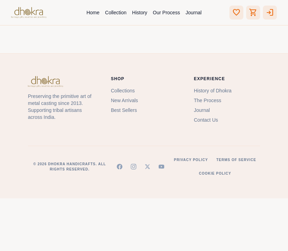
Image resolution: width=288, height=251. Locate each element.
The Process (207, 100)
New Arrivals (124, 100)
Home (92, 12)
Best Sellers (124, 110)
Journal (193, 12)
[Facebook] (119, 166)
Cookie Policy (215, 173)
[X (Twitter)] (147, 166)
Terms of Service (236, 160)
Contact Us (206, 120)
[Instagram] (133, 166)
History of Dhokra (213, 90)
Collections (123, 90)
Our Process (166, 12)
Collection (115, 12)
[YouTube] (161, 166)
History (139, 12)
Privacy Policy (191, 160)
